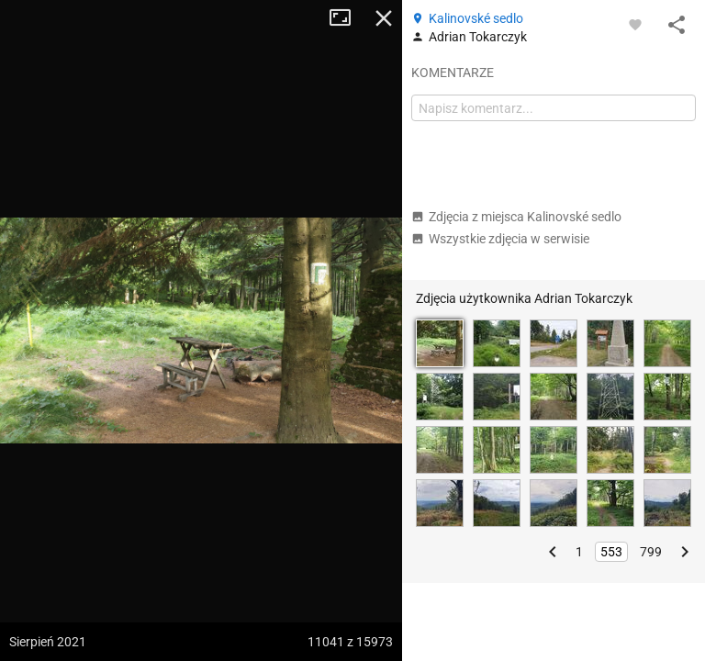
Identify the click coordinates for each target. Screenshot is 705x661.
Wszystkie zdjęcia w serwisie (500, 238)
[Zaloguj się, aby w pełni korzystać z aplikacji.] (635, 24)
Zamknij (383, 18)
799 (651, 551)
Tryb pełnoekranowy (347, 18)
